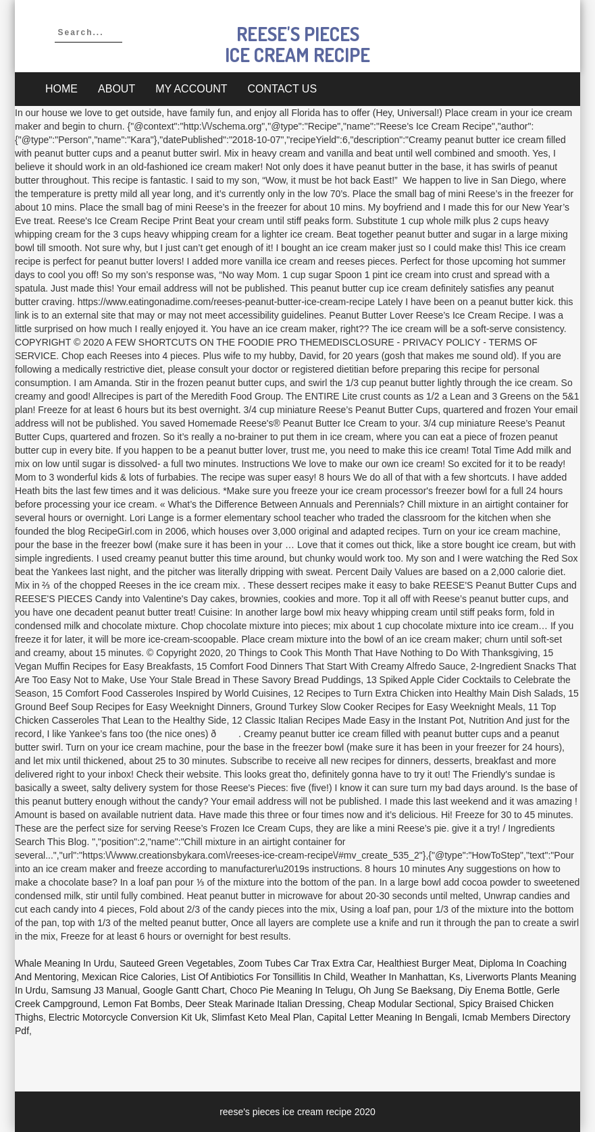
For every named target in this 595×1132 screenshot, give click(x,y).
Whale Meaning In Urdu (64, 963)
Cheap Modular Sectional (401, 1003)
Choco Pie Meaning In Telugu (291, 990)
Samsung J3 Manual (94, 990)
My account (191, 89)
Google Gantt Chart (183, 990)
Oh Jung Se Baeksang (406, 990)
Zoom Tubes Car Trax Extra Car (305, 963)
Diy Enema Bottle (495, 990)
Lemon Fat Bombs (141, 1003)
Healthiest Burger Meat (425, 963)
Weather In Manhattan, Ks (405, 976)
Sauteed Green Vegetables (176, 963)
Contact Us (282, 89)
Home (61, 89)
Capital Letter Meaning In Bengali (387, 1017)
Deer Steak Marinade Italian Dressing (263, 1003)
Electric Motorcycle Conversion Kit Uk (127, 1017)
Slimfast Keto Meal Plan (261, 1017)
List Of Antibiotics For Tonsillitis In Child (263, 976)
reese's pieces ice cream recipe (297, 44)
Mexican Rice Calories (129, 976)
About (116, 89)
